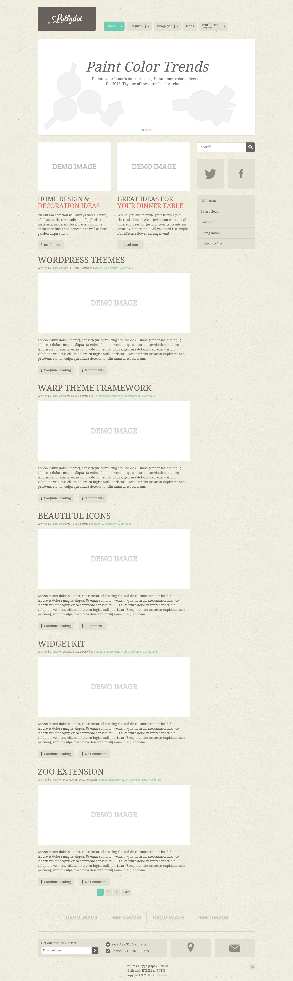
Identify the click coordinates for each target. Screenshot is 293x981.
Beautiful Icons (74, 516)
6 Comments (94, 370)
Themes (97, 268)
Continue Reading (57, 370)
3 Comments (94, 498)
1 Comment (93, 626)
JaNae (55, 268)
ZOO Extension (71, 772)
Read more (52, 245)
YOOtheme (159, 975)
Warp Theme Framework (94, 388)
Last (126, 892)
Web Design (110, 268)
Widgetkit (61, 644)
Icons (97, 523)
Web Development (129, 396)
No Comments (95, 754)
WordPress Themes (81, 260)
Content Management (107, 651)
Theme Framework (105, 396)
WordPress (126, 268)
